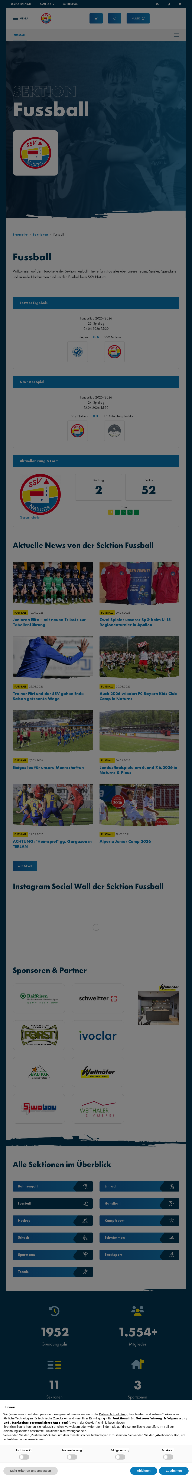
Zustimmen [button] (174, 1470)
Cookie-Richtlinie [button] (96, 1422)
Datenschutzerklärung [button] (113, 1414)
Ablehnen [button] (144, 1470)
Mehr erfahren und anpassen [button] (30, 1470)
